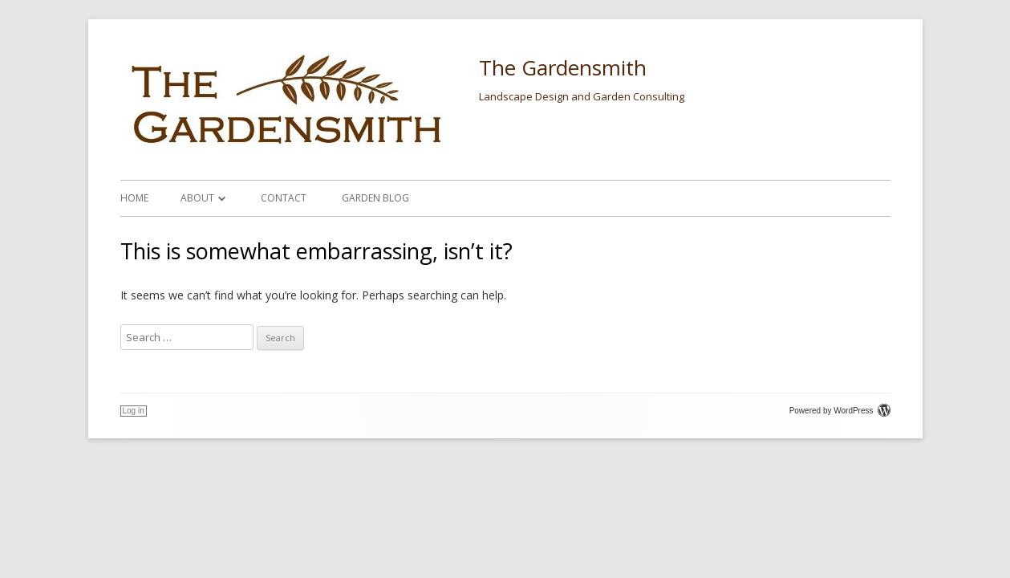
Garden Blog (375, 198)
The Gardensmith (563, 67)
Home (134, 198)
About (197, 198)
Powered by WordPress (839, 410)
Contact (283, 198)
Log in (133, 410)
